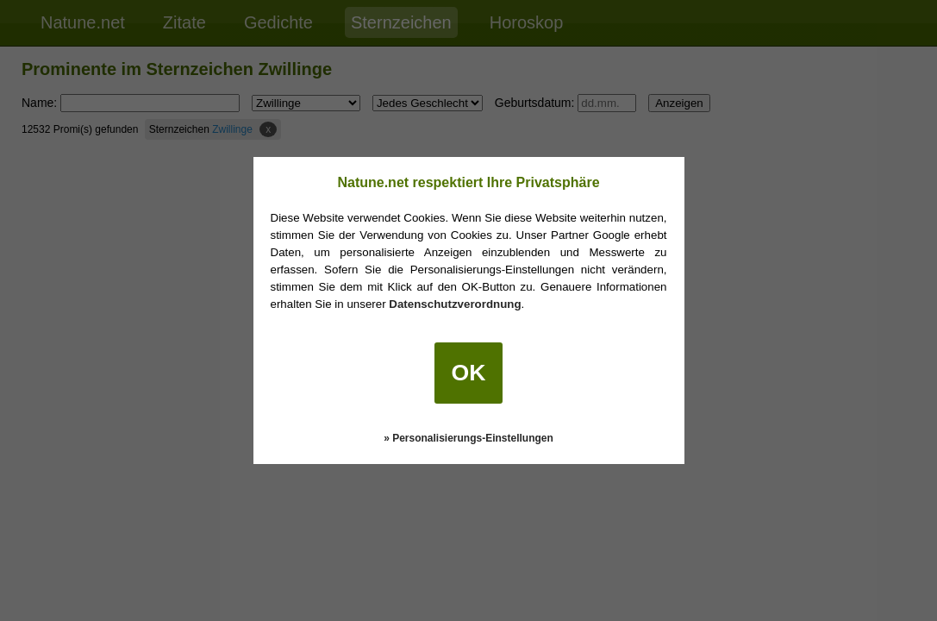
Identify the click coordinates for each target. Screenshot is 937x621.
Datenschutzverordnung (455, 304)
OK (469, 373)
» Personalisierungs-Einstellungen (468, 438)
